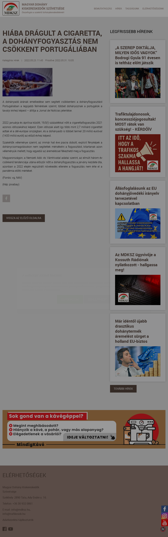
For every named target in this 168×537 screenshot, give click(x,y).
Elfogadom (70, 279)
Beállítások (97, 279)
